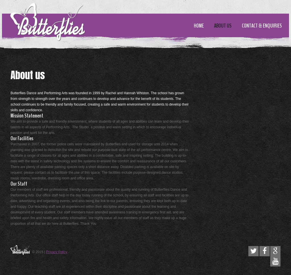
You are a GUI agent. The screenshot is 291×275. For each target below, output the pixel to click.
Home (199, 25)
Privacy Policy (56, 252)
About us (223, 25)
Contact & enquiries (262, 25)
